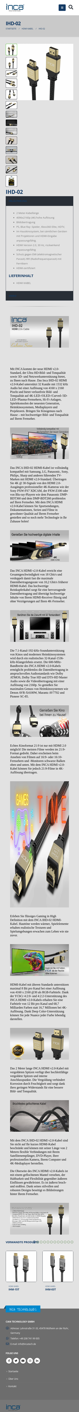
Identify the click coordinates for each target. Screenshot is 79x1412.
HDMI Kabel (14, 1286)
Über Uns (13, 1378)
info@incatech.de (27, 1343)
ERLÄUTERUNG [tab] (18, 201)
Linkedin (37, 1361)
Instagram (30, 1361)
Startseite (13, 1371)
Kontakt (12, 1386)
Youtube (23, 1361)
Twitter (16, 1361)
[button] (34, 1242)
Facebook (9, 1361)
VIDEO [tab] (12, 296)
